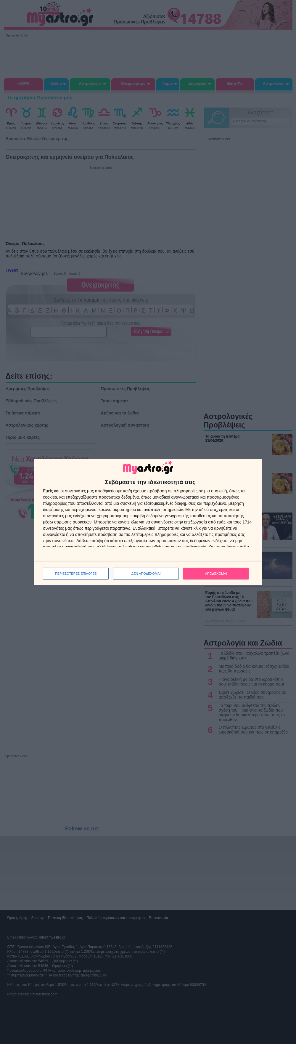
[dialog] (148, 522)
